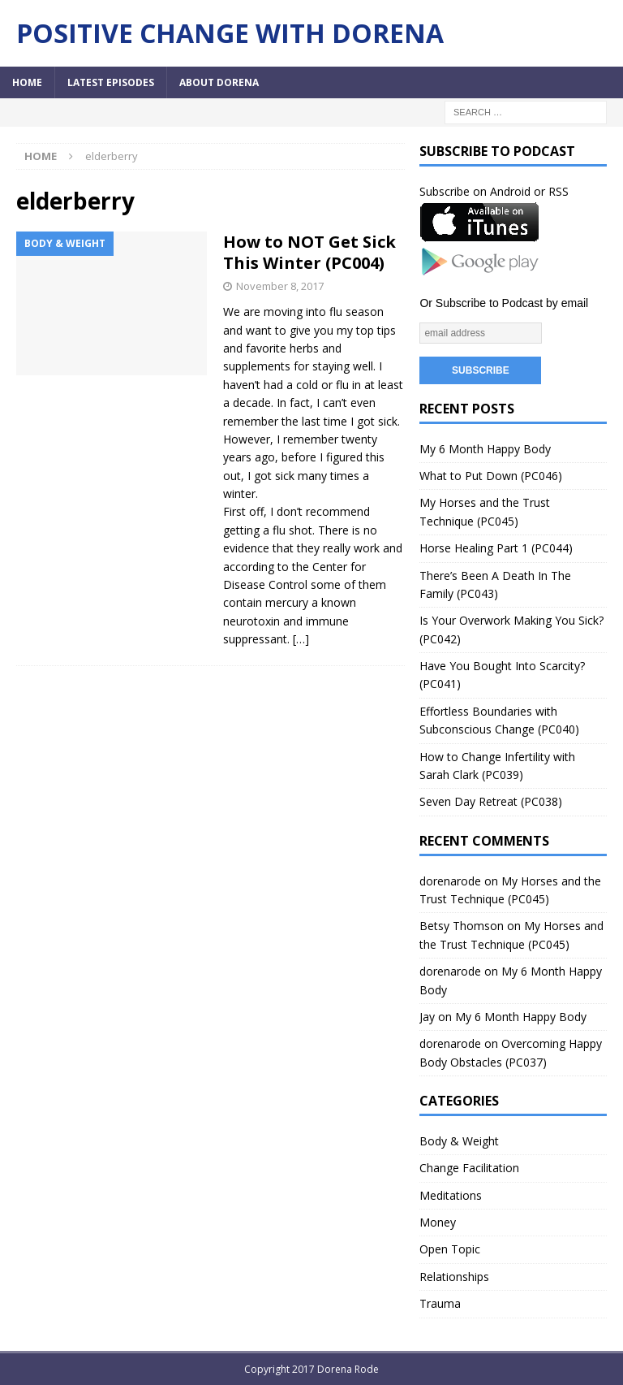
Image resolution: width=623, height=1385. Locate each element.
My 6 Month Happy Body (485, 449)
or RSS (551, 191)
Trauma (440, 1303)
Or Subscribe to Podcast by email (503, 302)
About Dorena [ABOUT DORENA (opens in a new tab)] (219, 82)
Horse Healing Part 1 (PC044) (496, 548)
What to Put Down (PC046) (490, 475)
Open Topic (449, 1249)
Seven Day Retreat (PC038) (490, 801)
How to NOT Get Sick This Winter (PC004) (309, 252)
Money (437, 1222)
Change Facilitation (469, 1167)
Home (27, 82)
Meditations (450, 1195)
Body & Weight (459, 1141)
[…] (301, 639)
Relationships (454, 1276)
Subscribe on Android (475, 191)
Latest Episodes (110, 82)
